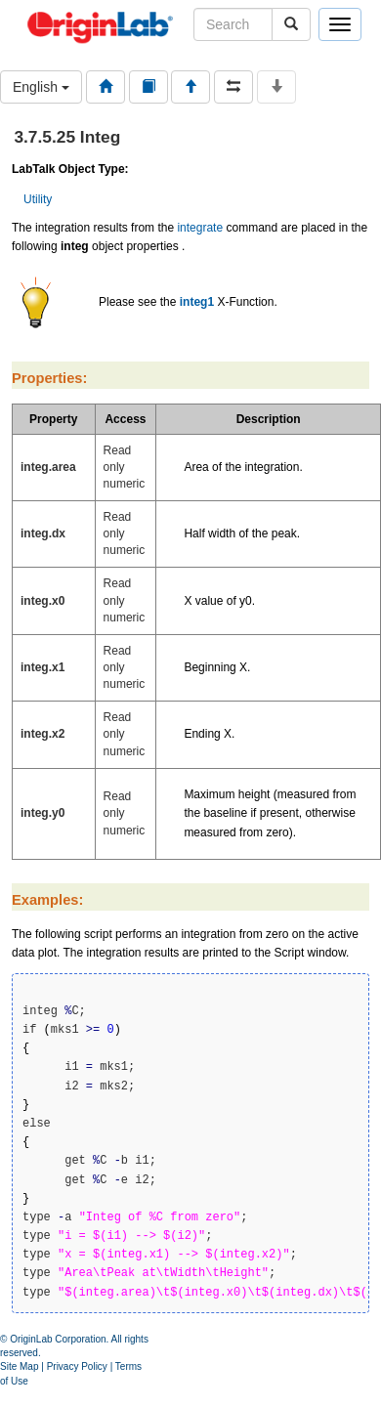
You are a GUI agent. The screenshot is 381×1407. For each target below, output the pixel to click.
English (41, 87)
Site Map (19, 1366)
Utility (37, 199)
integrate (200, 227)
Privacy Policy (77, 1366)
